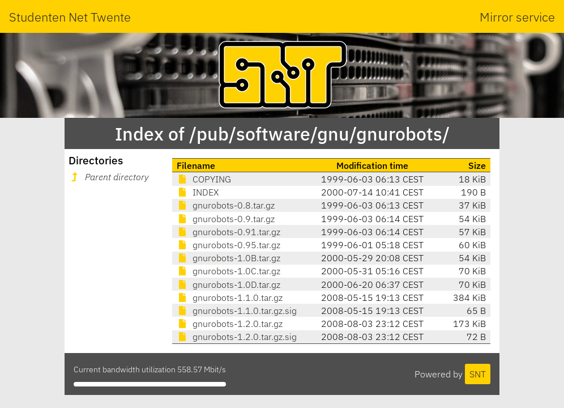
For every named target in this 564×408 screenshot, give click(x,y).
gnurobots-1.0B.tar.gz (228, 258)
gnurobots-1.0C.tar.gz (228, 271)
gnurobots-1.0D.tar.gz (228, 284)
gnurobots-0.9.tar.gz (226, 218)
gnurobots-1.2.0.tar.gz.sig (237, 336)
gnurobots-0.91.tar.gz (228, 231)
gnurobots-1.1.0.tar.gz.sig (237, 310)
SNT (477, 374)
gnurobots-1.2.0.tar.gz (230, 323)
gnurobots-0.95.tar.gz (228, 244)
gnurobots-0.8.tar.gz (226, 205)
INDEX (198, 192)
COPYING (204, 179)
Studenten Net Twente (70, 16)
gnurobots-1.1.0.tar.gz (230, 297)
